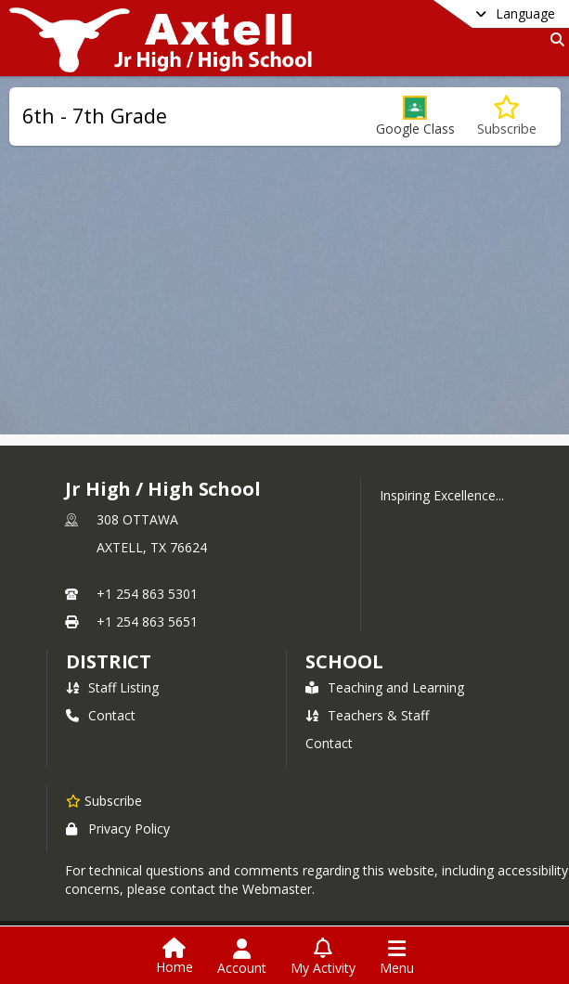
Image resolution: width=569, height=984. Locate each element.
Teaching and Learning (384, 687)
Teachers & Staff (367, 715)
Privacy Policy (118, 828)
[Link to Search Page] (553, 39)
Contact (101, 715)
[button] (415, 116)
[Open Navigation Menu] (397, 957)
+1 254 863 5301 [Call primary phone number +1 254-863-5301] (147, 593)
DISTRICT (108, 661)
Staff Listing (112, 687)
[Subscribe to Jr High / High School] (104, 800)
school (343, 661)
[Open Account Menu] (241, 957)
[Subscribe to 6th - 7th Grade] (507, 116)
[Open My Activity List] (323, 957)
